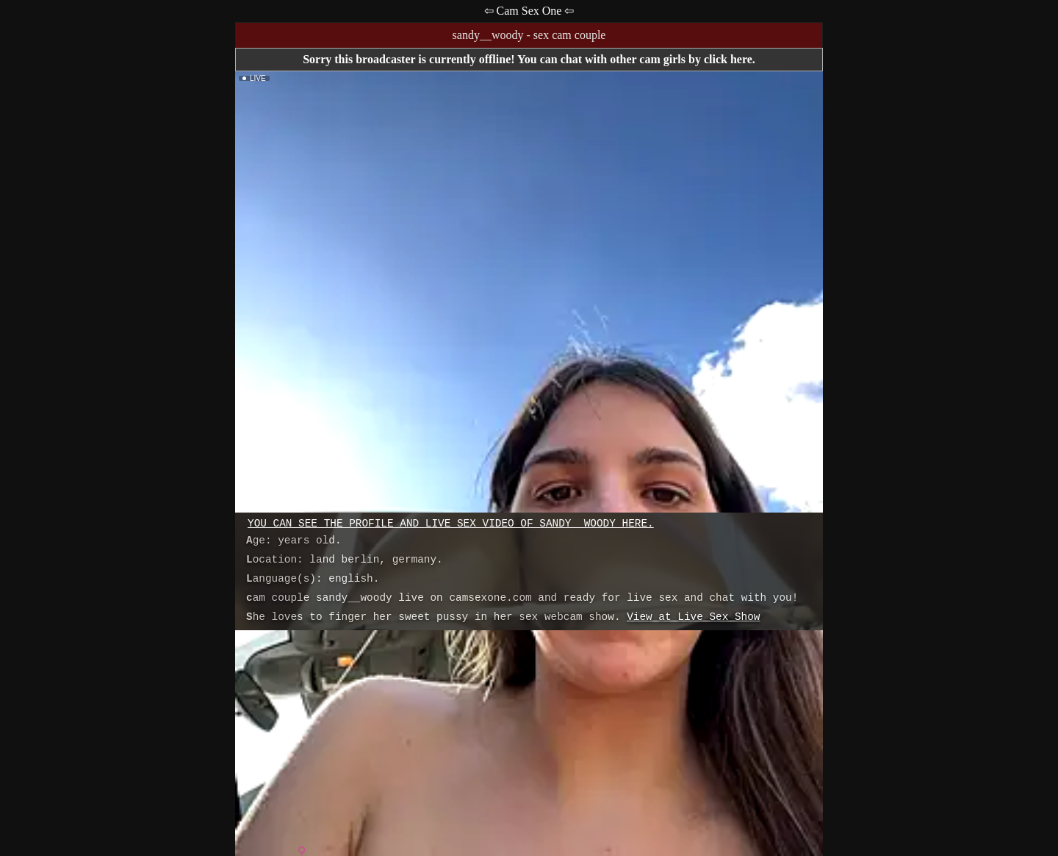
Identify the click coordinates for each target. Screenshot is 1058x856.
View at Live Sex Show (693, 617)
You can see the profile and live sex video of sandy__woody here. (451, 523)
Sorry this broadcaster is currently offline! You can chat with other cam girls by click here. (529, 59)
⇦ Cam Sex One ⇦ (529, 10)
